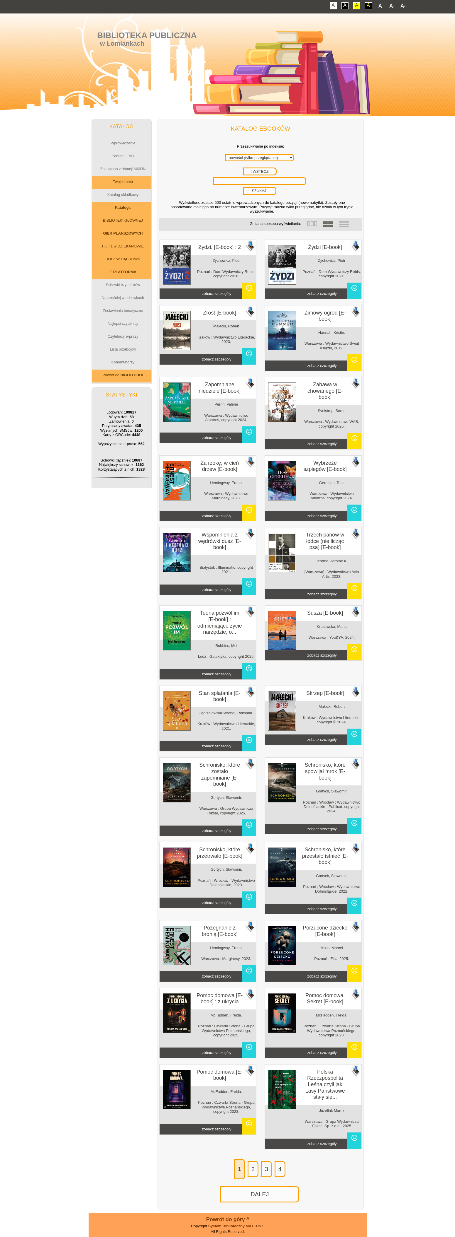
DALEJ (260, 1194)
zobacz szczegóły (216, 293)
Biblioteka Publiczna (147, 35)
